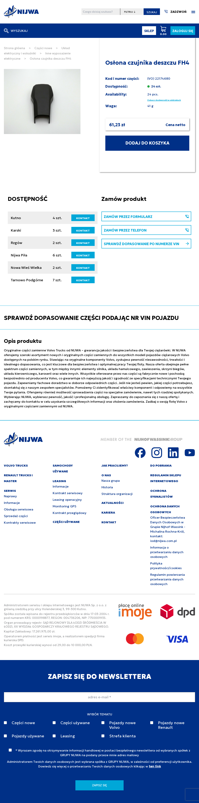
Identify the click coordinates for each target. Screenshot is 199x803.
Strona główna (14, 48)
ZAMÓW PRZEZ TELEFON (146, 230)
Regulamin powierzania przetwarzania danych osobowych (167, 579)
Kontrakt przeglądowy (69, 513)
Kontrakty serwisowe (20, 522)
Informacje (12, 503)
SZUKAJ (152, 12)
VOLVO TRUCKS (16, 465)
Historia (107, 487)
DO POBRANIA (161, 465)
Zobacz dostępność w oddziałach (164, 100)
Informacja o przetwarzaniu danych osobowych (166, 552)
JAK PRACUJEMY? (114, 465)
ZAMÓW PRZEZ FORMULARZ (146, 216)
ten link (155, 766)
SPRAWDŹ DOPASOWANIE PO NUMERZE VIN (146, 244)
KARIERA (108, 512)
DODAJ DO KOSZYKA (147, 143)
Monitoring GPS (64, 506)
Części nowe (43, 48)
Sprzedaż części (16, 516)
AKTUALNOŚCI (112, 503)
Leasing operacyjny (67, 500)
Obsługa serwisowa (18, 509)
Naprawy (10, 496)
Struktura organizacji (117, 494)
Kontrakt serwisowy (68, 493)
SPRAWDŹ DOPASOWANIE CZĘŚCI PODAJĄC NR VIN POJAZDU (91, 317)
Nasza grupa (110, 480)
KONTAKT (83, 218)
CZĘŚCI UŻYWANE (66, 522)
